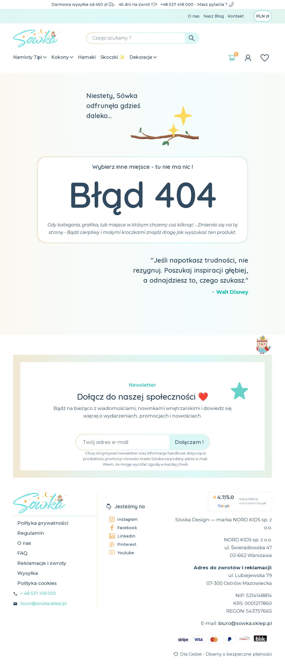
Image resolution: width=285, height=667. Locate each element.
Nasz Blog (213, 16)
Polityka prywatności (42, 523)
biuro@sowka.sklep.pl (43, 603)
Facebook (123, 528)
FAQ (22, 553)
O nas (194, 16)
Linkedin (122, 536)
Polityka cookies (37, 583)
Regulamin (30, 533)
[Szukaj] (142, 38)
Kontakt (236, 16)
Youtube (121, 552)
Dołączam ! (189, 442)
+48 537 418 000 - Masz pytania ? (197, 4)
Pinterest (122, 544)
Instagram (123, 519)
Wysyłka (27, 573)
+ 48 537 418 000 (38, 593)
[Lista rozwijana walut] (263, 16)
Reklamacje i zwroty (41, 563)
